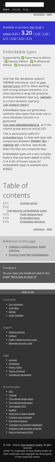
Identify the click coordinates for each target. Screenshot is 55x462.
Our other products (18, 420)
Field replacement (31, 213)
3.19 (37, 33)
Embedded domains (32, 220)
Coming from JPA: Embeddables (29, 253)
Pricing (16, 9)
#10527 (7, 167)
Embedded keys (30, 217)
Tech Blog (14, 307)
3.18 (45, 33)
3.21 (15, 33)
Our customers (16, 303)
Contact (13, 334)
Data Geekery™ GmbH (31, 443)
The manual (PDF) (17, 405)
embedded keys (13, 136)
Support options (17, 331)
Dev (32, 27)
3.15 (21, 38)
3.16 (13, 38)
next (49, 14)
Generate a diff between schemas (25, 427)
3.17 (5, 38)
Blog (25, 9)
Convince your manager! (20, 416)
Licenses (13, 359)
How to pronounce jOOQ (21, 431)
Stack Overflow (16, 314)
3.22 (38, 27)
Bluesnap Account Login (20, 342)
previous (38, 14)
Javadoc (12, 408)
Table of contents (16, 189)
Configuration (28, 202)
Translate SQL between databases (25, 423)
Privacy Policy (15, 366)
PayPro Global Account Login (23, 338)
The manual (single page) (21, 397)
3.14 (29, 38)
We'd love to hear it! (23, 275)
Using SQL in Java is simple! (22, 412)
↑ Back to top (27, 291)
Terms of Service (17, 370)
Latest (7, 33)
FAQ (11, 390)
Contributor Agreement (20, 373)
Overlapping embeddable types (27, 209)
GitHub (12, 310)
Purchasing (14, 362)
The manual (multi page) (21, 401)
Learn (6, 9)
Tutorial (12, 394)
